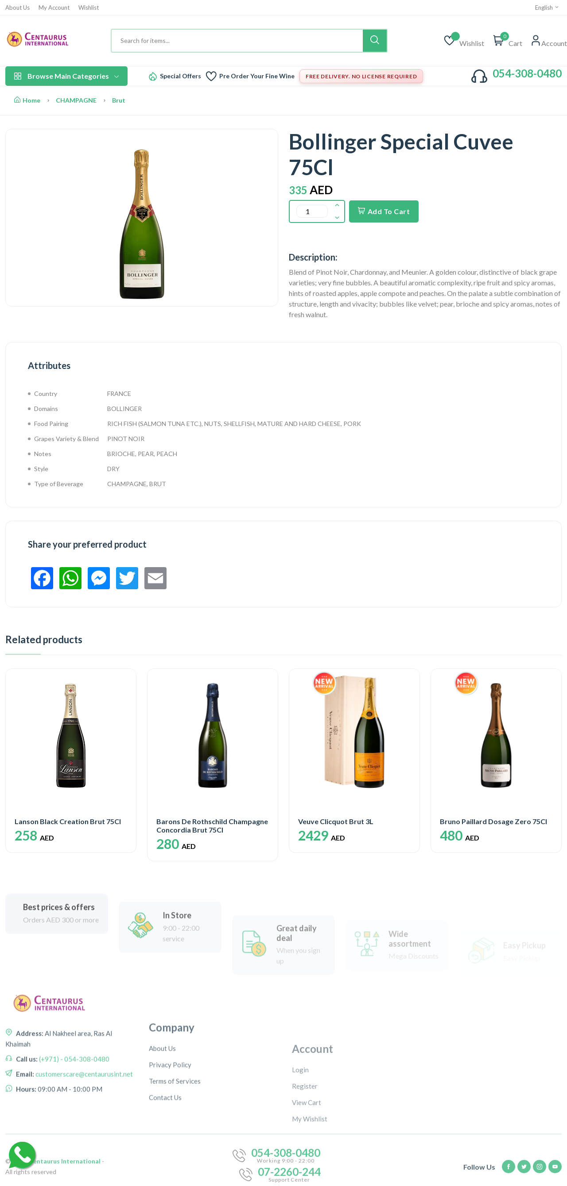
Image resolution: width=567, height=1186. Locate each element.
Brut (118, 100)
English (547, 7)
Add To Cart (384, 211)
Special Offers (180, 76)
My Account (54, 8)
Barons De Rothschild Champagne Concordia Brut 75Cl (212, 825)
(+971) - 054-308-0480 (73, 1095)
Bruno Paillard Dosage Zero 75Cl (493, 821)
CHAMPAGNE (76, 100)
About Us (17, 8)
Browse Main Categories (66, 76)
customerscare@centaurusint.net (83, 1110)
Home (27, 100)
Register (305, 1145)
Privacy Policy (170, 1123)
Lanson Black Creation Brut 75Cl (68, 821)
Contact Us (165, 1156)
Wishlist (88, 8)
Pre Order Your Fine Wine (257, 76)
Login (300, 1128)
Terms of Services (175, 1140)
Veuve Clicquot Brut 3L (335, 821)
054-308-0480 (527, 73)
